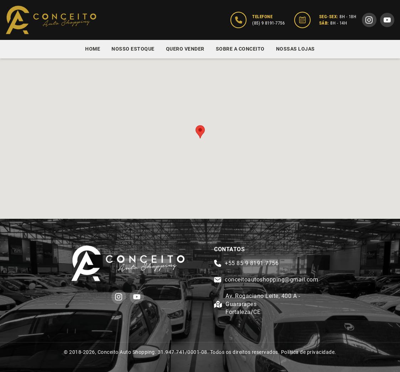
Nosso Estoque (133, 49)
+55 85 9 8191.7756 (252, 263)
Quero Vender (185, 49)
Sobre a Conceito (240, 49)
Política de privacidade (308, 352)
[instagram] (369, 20)
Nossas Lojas (295, 49)
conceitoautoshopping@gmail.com (271, 279)
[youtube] (387, 20)
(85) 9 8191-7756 (268, 23)
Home (92, 49)
